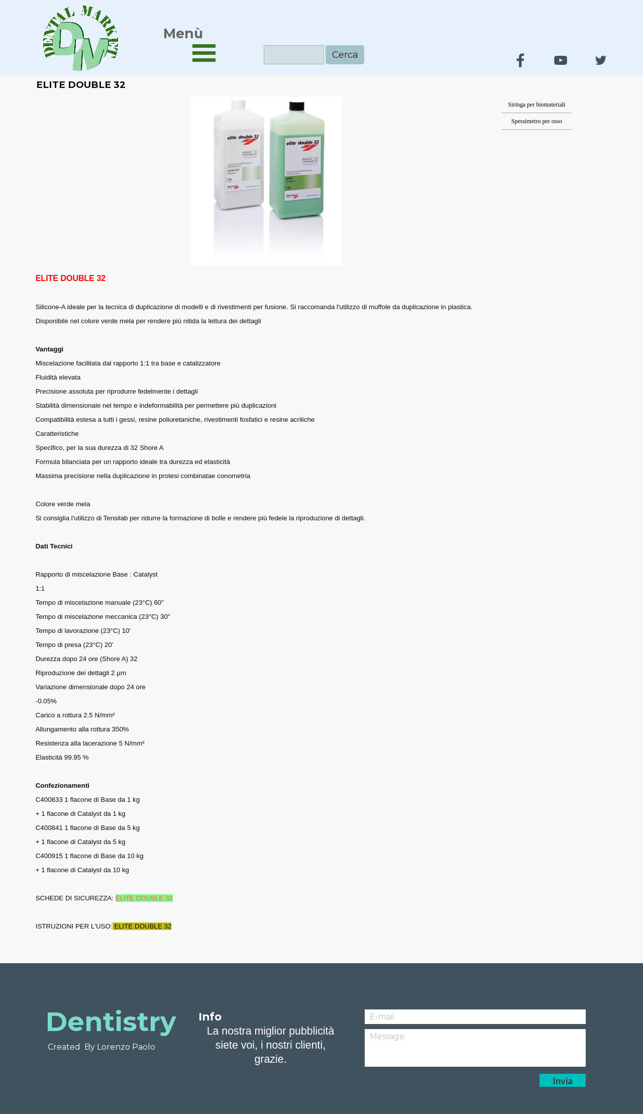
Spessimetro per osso (536, 121)
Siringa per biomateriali (536, 104)
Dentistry (111, 1021)
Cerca (345, 54)
